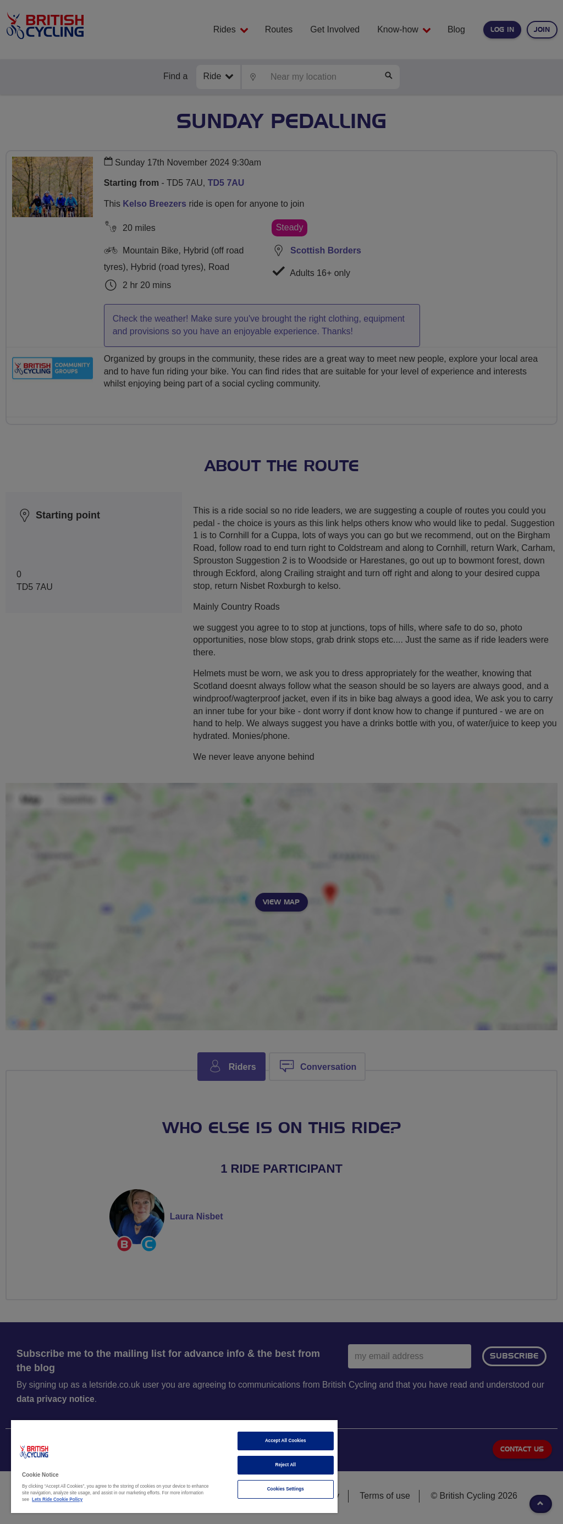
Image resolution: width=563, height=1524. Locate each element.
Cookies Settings (285, 1489)
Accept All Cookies (285, 1440)
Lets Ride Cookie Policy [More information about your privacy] (57, 1499)
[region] (174, 1466)
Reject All (285, 1464)
